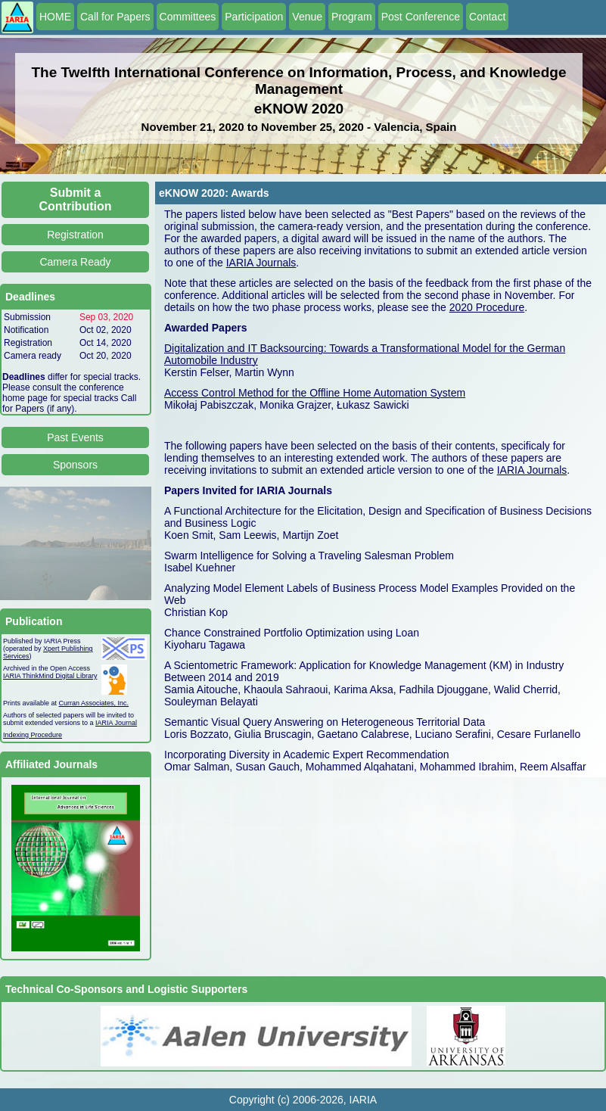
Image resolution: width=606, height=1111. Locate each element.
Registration (75, 235)
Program (351, 17)
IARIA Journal (116, 723)
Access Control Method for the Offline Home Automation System (314, 393)
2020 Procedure (487, 307)
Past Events (75, 437)
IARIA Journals (261, 263)
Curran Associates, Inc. (94, 703)
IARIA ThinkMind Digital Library (50, 676)
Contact (487, 17)
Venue (307, 17)
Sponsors (75, 465)
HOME (55, 17)
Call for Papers (115, 17)
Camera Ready (74, 262)
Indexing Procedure (32, 735)
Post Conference (420, 17)
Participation (254, 17)
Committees (188, 17)
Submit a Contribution (75, 199)
